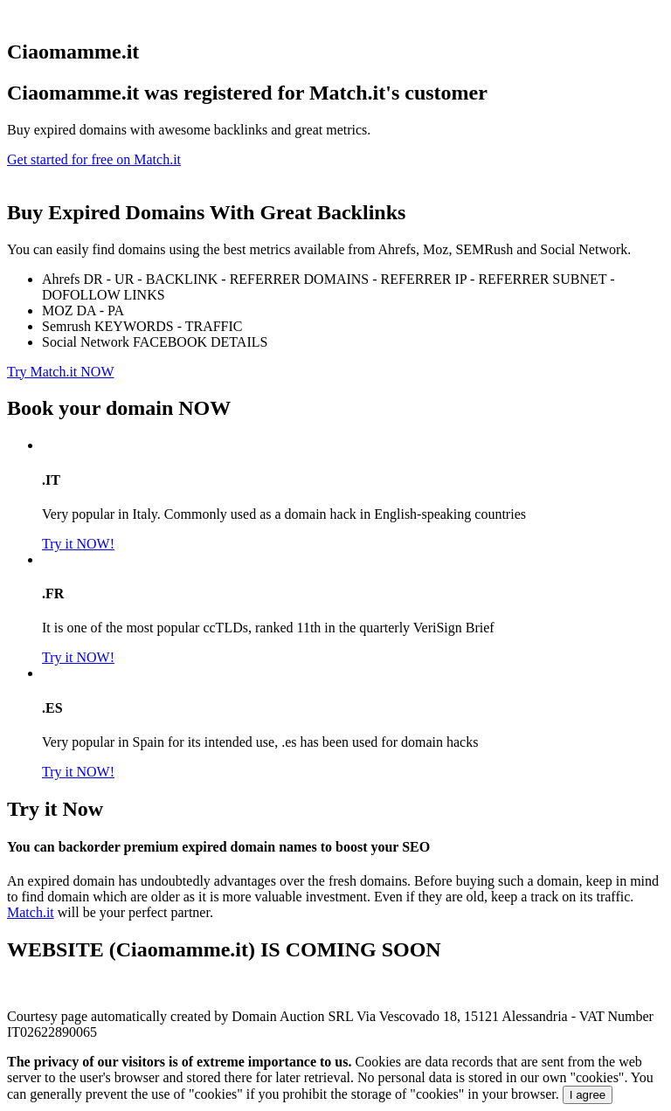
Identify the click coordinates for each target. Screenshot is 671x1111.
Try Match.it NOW (60, 371)
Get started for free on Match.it (94, 159)
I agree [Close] (588, 1094)
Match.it (30, 912)
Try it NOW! (78, 543)
